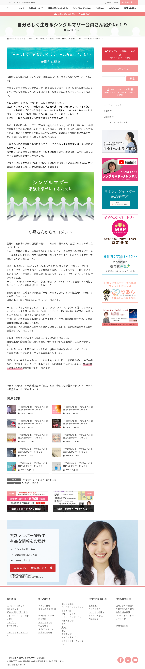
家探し (65, 627)
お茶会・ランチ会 (69, 613)
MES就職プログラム (47, 615)
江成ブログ (12, 622)
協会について (13, 609)
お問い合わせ (129, 2)
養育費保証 (67, 634)
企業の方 (108, 111)
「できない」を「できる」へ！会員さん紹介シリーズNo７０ (33, 436)
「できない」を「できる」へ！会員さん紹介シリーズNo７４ (33, 408)
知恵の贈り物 (67, 620)
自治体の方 (109, 116)
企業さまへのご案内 (125, 609)
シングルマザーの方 (112, 105)
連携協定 (93, 605)
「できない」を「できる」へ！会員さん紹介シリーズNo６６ (33, 464)
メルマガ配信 (44, 605)
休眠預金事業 (122, 625)
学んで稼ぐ (43, 625)
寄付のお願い (13, 625)
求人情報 (42, 619)
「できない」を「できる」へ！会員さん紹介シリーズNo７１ (78, 422)
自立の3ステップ (45, 629)
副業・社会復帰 (45, 632)
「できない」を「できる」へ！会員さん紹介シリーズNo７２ (33, 422)
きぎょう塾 (66, 610)
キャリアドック (45, 622)
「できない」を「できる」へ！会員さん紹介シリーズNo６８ (33, 450)
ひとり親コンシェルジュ (72, 607)
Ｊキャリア (121, 619)
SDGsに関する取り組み (17, 612)
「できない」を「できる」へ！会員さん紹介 (39, 479)
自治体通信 (94, 619)
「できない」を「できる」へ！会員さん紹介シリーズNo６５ (78, 464)
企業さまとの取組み (125, 605)
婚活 (64, 630)
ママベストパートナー (126, 615)
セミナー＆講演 (96, 615)
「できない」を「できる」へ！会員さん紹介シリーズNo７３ (78, 408)
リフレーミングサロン (71, 617)
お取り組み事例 (123, 612)
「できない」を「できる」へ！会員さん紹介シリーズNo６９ (78, 436)
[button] (33, 568)
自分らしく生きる (31, 483)
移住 (64, 623)
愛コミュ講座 (67, 603)
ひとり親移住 (95, 609)
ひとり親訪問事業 (97, 612)
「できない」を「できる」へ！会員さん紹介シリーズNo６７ (78, 450)
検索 (132, 78)
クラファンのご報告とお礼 (115, 122)
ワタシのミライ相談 (47, 609)
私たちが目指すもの (15, 605)
